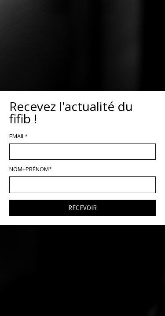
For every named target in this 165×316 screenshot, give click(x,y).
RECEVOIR (82, 208)
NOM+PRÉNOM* (30, 169)
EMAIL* (18, 136)
